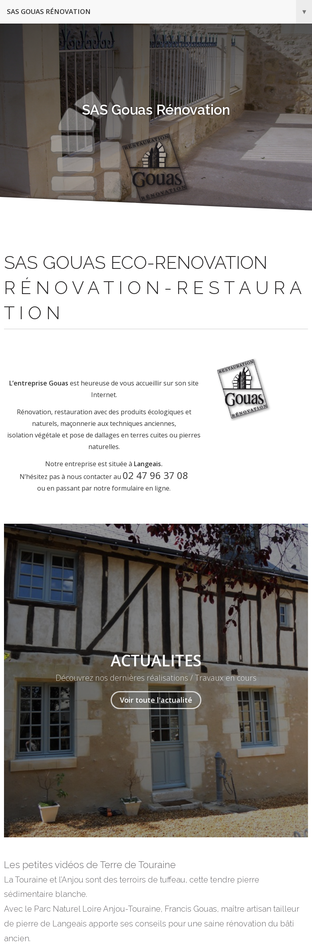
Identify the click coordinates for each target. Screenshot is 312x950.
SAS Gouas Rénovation (159, 12)
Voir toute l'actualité (156, 700)
